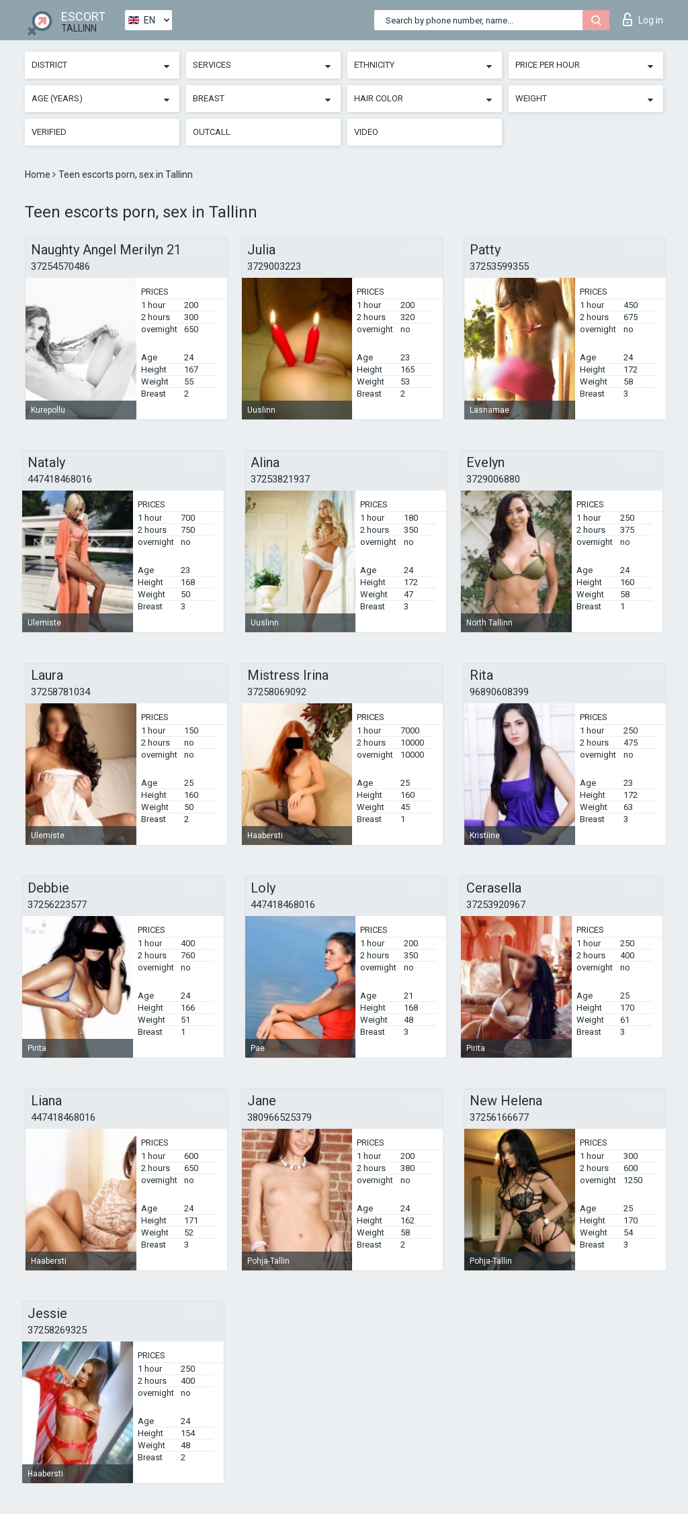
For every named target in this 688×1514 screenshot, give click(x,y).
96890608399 (499, 692)
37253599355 (499, 266)
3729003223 (274, 266)
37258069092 (276, 692)
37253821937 (280, 479)
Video (366, 132)
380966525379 (279, 1117)
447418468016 (60, 479)
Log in (643, 19)
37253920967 (495, 905)
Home (38, 174)
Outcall (211, 132)
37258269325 (57, 1330)
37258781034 (60, 692)
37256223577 (57, 905)
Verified (49, 132)
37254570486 (60, 266)
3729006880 (493, 479)
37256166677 (499, 1117)
